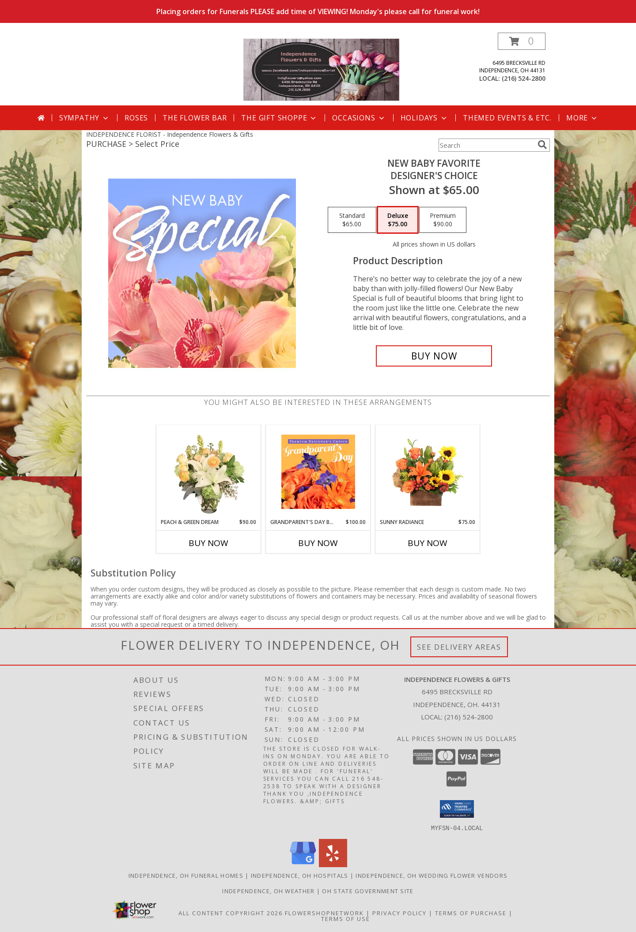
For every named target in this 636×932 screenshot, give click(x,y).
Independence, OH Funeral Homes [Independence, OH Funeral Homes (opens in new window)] (186, 875)
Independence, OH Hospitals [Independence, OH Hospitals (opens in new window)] (299, 875)
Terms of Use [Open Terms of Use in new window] (345, 918)
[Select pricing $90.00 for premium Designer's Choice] (443, 220)
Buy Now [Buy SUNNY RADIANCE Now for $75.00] (427, 543)
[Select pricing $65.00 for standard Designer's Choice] (352, 220)
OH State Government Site (367, 891)
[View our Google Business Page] (303, 864)
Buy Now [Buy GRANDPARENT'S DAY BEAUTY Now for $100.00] (318, 543)
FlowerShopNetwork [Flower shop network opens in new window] (324, 913)
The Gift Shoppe (279, 118)
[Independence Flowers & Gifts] (321, 69)
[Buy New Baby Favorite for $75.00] (434, 356)
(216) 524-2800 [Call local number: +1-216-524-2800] (523, 78)
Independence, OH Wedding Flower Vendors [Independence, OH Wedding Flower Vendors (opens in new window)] (431, 875)
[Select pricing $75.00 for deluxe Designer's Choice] (397, 220)
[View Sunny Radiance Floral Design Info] (428, 471)
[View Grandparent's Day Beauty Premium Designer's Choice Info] (318, 471)
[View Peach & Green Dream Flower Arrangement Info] (209, 471)
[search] (542, 145)
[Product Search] (486, 145)
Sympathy (84, 118)
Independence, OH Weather (268, 891)
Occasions (359, 118)
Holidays (424, 118)
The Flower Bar (195, 118)
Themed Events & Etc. (507, 118)
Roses (136, 118)
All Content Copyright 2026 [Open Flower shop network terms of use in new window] (230, 913)
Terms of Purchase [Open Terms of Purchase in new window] (471, 913)
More (582, 118)
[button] (521, 41)
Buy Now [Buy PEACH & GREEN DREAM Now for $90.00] (208, 543)
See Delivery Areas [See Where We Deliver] (459, 647)
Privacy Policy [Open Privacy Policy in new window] (399, 913)
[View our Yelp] (333, 864)
